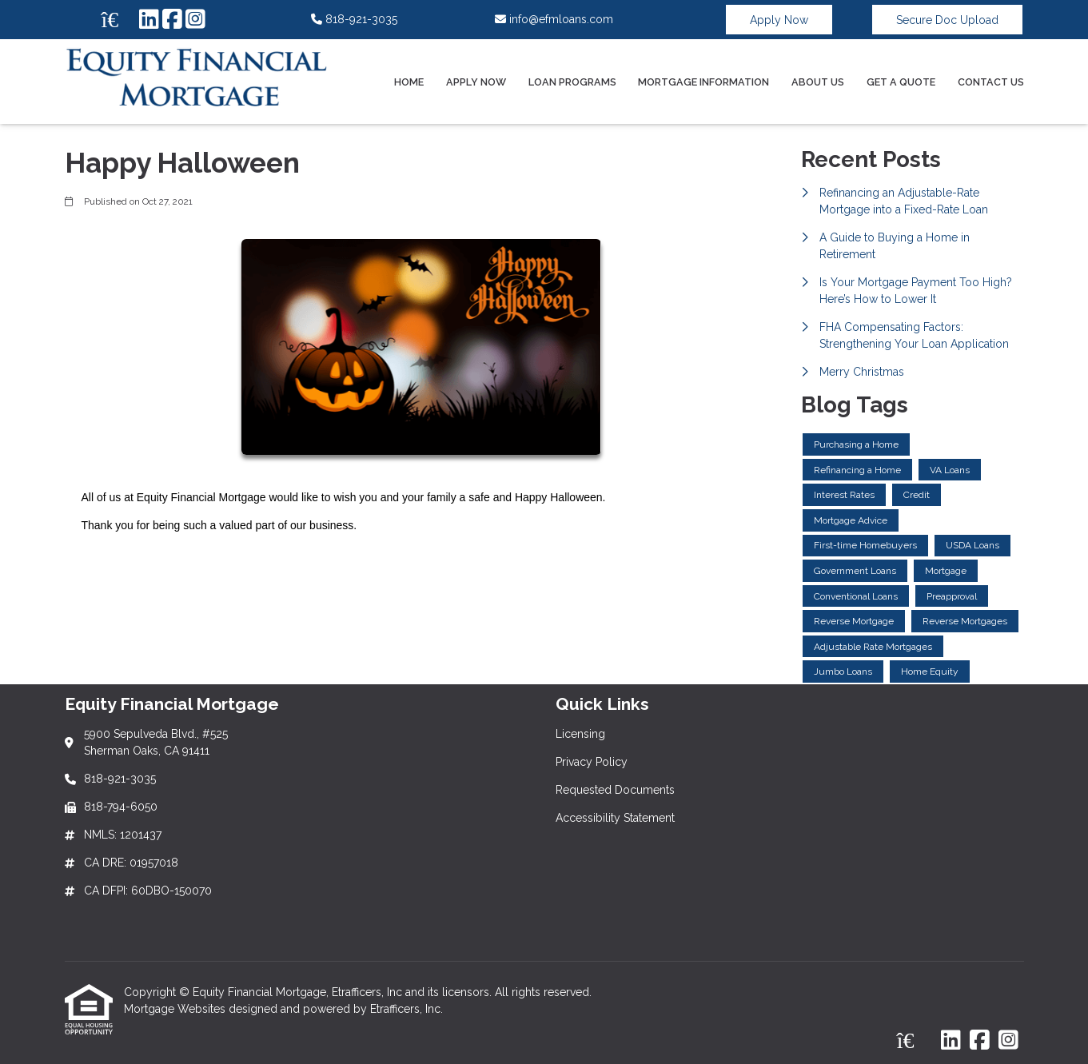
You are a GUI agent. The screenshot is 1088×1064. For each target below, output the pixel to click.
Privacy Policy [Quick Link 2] (592, 761)
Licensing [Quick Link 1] (580, 733)
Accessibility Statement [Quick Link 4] (615, 817)
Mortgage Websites (176, 1008)
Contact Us (991, 82)
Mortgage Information (703, 82)
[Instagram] (195, 20)
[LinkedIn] (149, 20)
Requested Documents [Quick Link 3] (615, 789)
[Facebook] (172, 20)
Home (409, 82)
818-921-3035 (354, 19)
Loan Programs (572, 82)
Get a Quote (901, 82)
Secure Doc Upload (947, 20)
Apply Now (779, 20)
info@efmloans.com (554, 19)
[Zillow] (118, 20)
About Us (817, 82)
